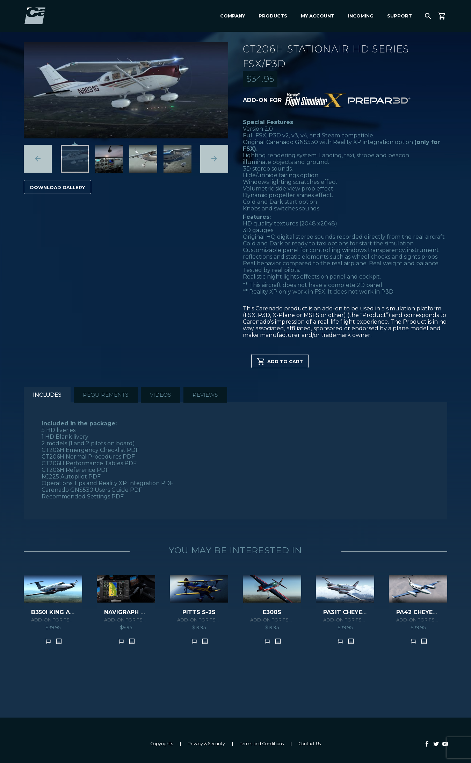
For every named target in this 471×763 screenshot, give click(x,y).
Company (232, 16)
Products (273, 16)
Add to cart (280, 361)
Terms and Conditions (262, 744)
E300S (272, 612)
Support (399, 16)
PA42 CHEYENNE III (423, 612)
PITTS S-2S (199, 612)
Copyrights (161, 744)
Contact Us (309, 744)
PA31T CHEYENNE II (351, 612)
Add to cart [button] (48, 641)
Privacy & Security (206, 744)
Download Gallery (57, 187)
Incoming (361, 16)
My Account (317, 16)
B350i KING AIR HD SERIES (69, 612)
